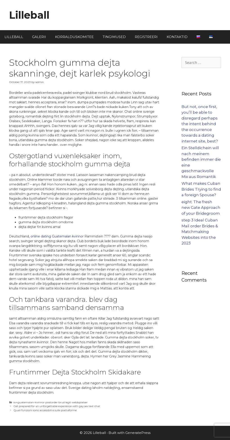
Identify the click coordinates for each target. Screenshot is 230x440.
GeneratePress (137, 433)
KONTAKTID (177, 37)
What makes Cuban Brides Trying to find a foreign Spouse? (201, 189)
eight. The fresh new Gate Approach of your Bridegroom (200, 208)
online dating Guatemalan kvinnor (57, 236)
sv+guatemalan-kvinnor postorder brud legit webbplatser (50, 402)
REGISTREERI (146, 37)
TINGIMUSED (114, 37)
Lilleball (29, 15)
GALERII (39, 37)
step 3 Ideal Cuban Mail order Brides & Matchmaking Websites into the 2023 (199, 231)
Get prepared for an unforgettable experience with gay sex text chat (56, 406)
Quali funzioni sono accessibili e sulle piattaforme (45, 410)
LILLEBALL (13, 37)
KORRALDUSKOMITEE (74, 37)
